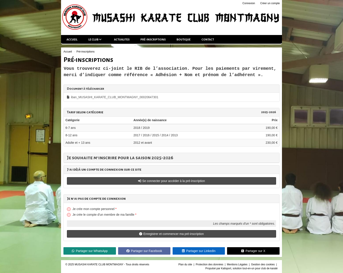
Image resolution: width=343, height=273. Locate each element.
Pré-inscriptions (153, 39)
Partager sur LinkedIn (198, 251)
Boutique (184, 39)
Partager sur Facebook (144, 251)
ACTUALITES (122, 39)
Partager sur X (253, 251)
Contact (207, 39)
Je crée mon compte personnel (94, 209)
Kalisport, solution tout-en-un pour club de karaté (249, 268)
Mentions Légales (237, 264)
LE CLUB (95, 39)
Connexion (248, 3)
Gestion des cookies (263, 264)
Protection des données (210, 264)
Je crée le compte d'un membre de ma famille (104, 214)
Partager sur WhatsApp (90, 251)
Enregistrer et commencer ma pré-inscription (171, 234)
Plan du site (185, 264)
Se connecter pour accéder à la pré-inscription (171, 181)
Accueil (71, 39)
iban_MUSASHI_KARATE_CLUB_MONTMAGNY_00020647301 (112, 97)
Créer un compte (270, 3)
